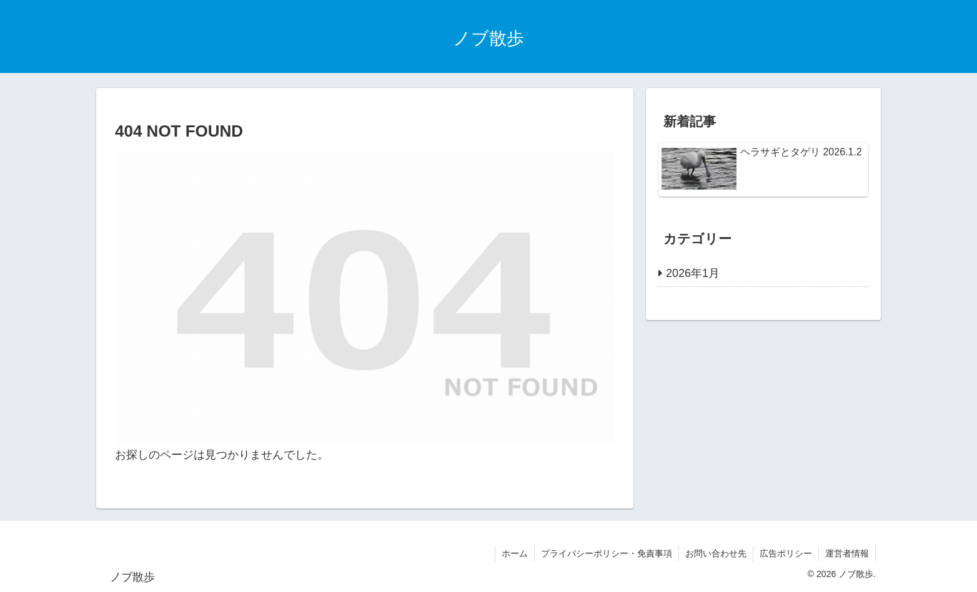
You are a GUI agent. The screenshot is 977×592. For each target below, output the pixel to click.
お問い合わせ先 (715, 553)
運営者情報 (847, 553)
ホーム (515, 553)
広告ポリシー (786, 553)
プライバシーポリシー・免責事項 (606, 553)
